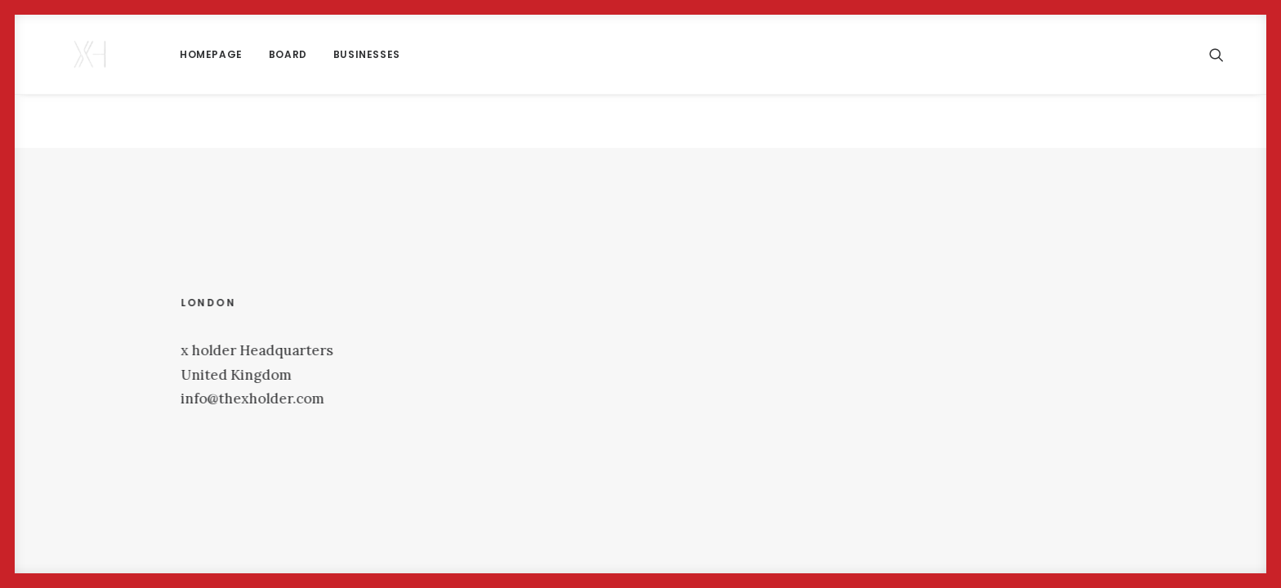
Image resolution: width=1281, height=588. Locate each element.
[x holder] (66, 54)
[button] (1224, 54)
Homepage (162, 54)
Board (239, 54)
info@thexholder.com (254, 399)
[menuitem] (162, 54)
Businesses (317, 54)
